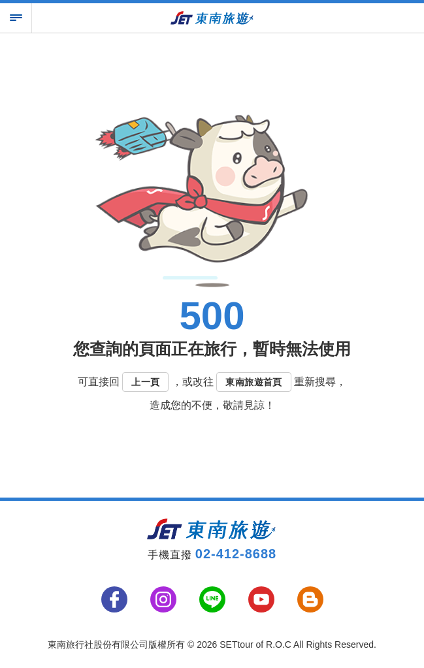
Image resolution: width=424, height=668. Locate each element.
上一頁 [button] (145, 382)
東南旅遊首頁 (253, 382)
